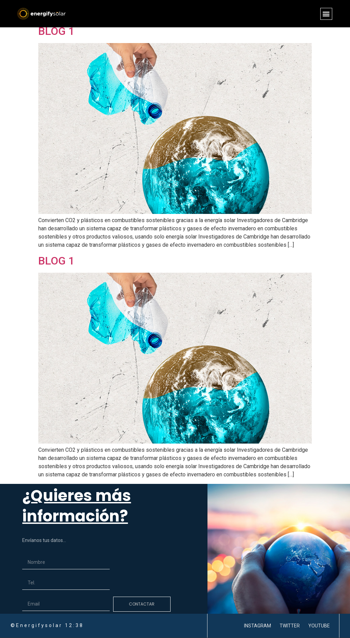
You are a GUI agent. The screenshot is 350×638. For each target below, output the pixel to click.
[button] (326, 14)
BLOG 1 (56, 31)
